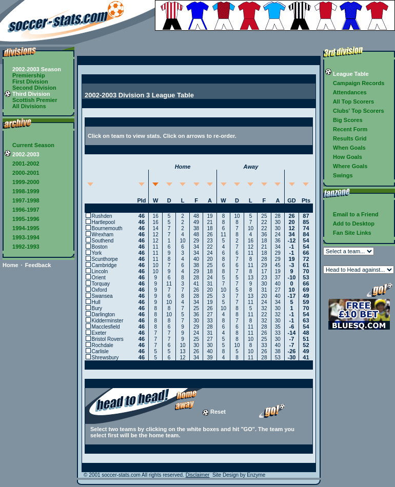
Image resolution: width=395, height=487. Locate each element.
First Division (26, 81)
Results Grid (345, 138)
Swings (339, 175)
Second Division (30, 88)
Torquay (101, 284)
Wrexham (103, 234)
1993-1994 (22, 237)
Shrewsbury (105, 357)
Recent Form (346, 129)
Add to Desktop (349, 223)
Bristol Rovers (108, 339)
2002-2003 (22, 154)
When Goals (345, 148)
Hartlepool (103, 222)
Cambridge (104, 265)
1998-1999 (22, 191)
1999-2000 (22, 182)
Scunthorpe (105, 259)
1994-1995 (22, 228)
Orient (99, 277)
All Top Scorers (349, 101)
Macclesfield (106, 327)
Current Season (29, 145)
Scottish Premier (31, 100)
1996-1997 (22, 210)
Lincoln (100, 271)
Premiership (25, 75)
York (97, 253)
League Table (347, 74)
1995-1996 (22, 219)
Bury (97, 308)
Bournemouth (107, 228)
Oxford (99, 290)
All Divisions (25, 106)
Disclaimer (198, 475)
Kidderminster (108, 320)
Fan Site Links (348, 233)
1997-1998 (22, 200)
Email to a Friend (352, 214)
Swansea (102, 296)
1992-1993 (22, 247)
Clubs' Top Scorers (354, 111)
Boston (100, 247)
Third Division (27, 94)
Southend (103, 241)
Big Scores (344, 120)
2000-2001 (22, 173)
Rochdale (102, 345)
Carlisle (100, 351)
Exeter (99, 333)
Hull (96, 302)
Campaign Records (354, 83)
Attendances (346, 92)
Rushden (102, 216)
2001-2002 (22, 163)
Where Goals (346, 166)
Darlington (103, 314)
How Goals (343, 157)
